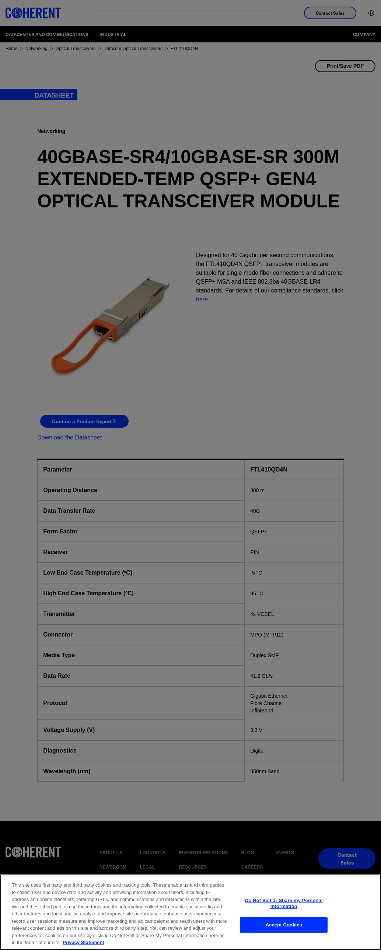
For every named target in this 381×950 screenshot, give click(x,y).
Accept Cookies (284, 938)
